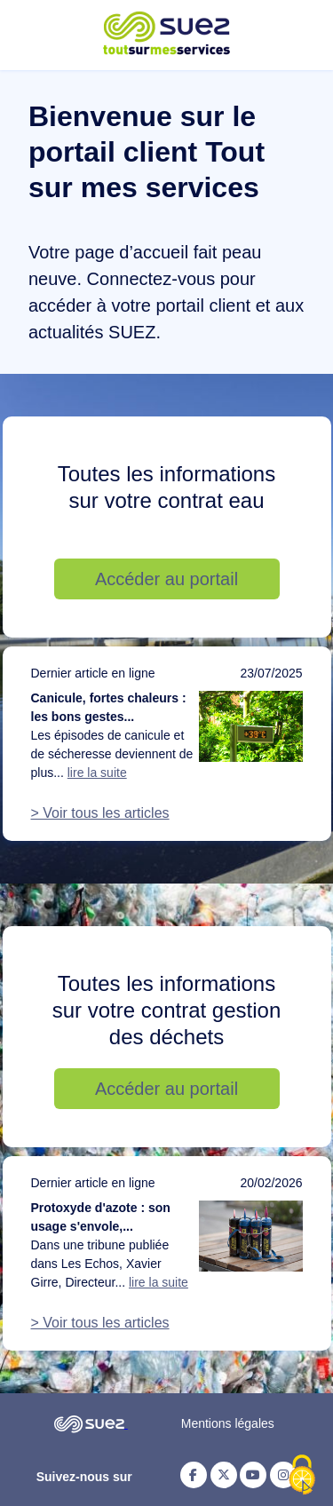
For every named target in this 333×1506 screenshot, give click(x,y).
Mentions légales (227, 1423)
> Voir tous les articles (100, 812)
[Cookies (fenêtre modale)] (302, 1476)
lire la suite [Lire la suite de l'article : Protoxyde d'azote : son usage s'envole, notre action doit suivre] (158, 1282)
